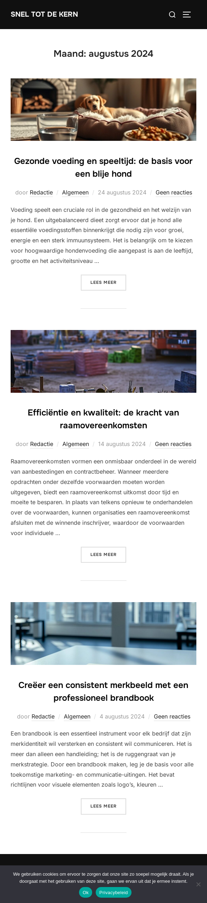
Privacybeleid (113, 892)
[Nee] (198, 884)
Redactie (41, 192)
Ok (86, 892)
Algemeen (75, 192)
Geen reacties (174, 192)
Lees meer (108, 282)
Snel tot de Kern (44, 14)
